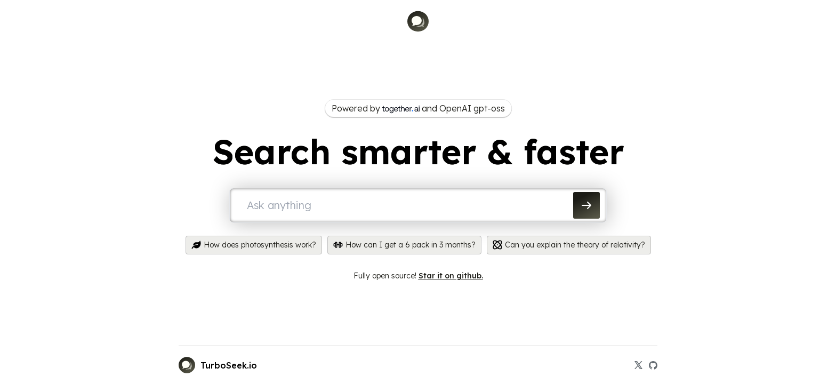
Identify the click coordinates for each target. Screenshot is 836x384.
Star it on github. (451, 276)
